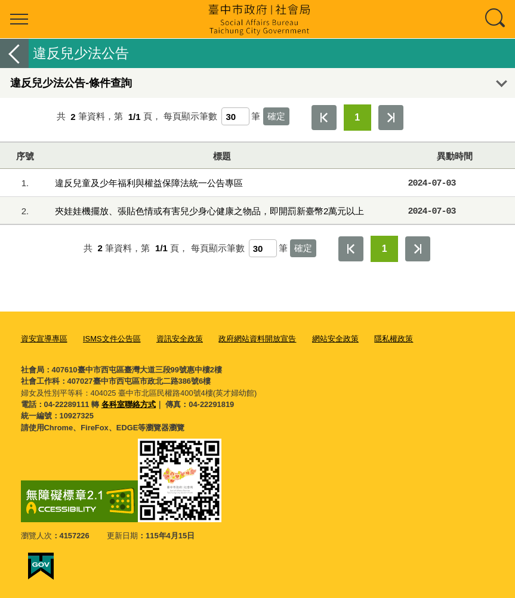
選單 (19, 19)
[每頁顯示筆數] (235, 116)
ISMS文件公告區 (112, 338)
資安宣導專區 (44, 338)
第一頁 (324, 117)
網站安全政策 (335, 338)
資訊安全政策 (179, 338)
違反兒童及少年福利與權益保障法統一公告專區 (149, 183)
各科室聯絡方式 (128, 404)
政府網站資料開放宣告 (257, 338)
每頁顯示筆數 (190, 117)
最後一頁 (390, 117)
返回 (14, 53)
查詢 (496, 19)
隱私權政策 (393, 338)
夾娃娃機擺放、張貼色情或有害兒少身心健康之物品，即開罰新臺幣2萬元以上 (209, 211)
